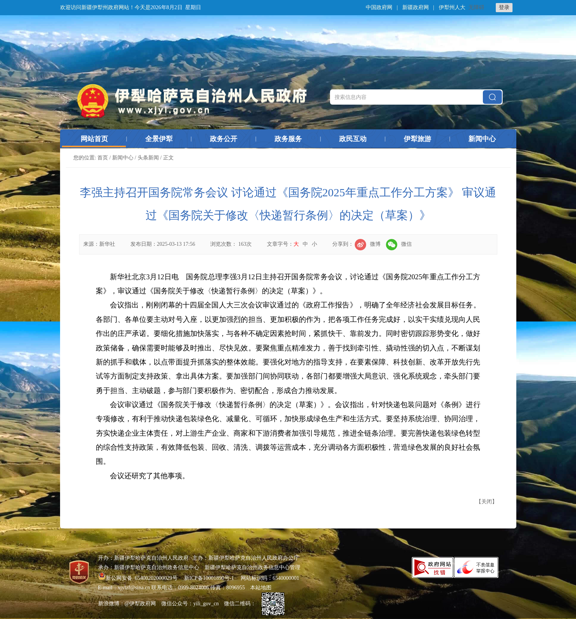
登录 (504, 7)
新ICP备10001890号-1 (209, 578)
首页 (102, 158)
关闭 (486, 501)
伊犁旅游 (417, 139)
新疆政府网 (415, 7)
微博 (368, 244)
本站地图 (260, 587)
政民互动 (353, 139)
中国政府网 (379, 7)
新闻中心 (482, 139)
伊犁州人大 (452, 7)
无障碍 (476, 7)
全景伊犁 (159, 139)
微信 (399, 244)
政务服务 (288, 139)
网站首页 (94, 139)
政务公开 (223, 139)
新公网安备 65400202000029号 (138, 578)
